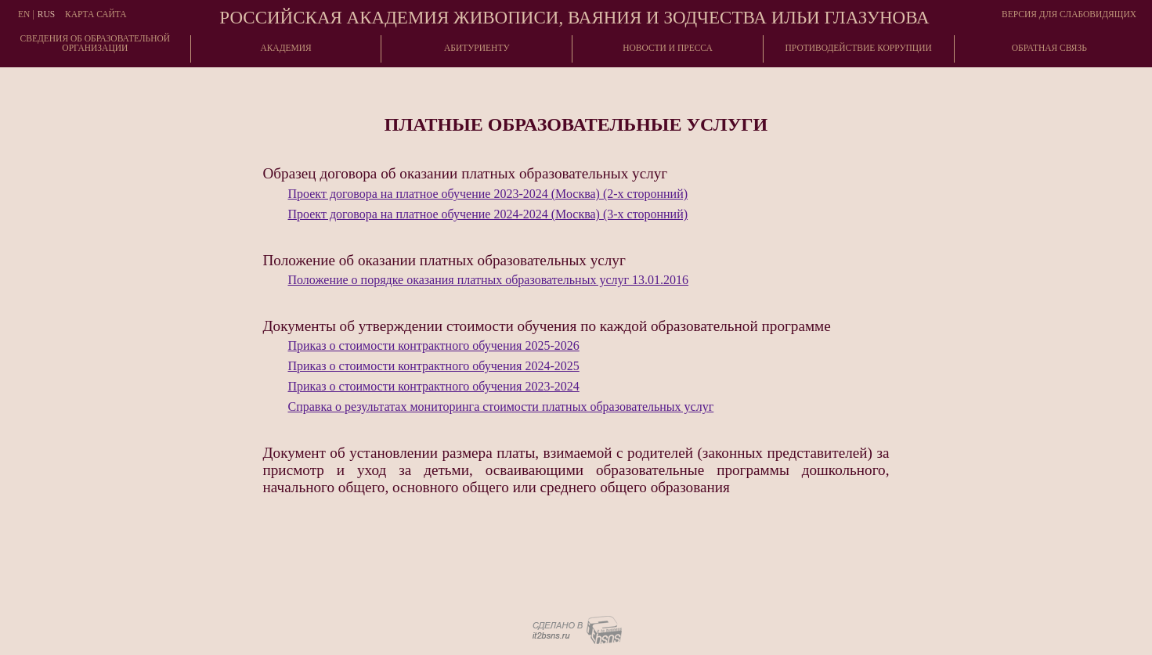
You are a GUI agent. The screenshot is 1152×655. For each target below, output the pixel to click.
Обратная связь (1049, 47)
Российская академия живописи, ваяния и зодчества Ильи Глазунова (574, 17)
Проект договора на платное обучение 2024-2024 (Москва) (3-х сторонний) (488, 214)
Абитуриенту (477, 47)
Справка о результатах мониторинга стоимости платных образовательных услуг (501, 406)
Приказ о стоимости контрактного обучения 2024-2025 (434, 365)
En (24, 14)
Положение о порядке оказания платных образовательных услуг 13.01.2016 (488, 279)
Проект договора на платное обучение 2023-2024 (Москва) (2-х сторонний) (488, 193)
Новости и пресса (668, 47)
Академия (285, 47)
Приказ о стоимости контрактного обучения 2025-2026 (434, 345)
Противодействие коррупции (858, 47)
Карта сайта (96, 14)
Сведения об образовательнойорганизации (95, 43)
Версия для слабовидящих (1069, 14)
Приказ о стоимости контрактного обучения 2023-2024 (434, 386)
